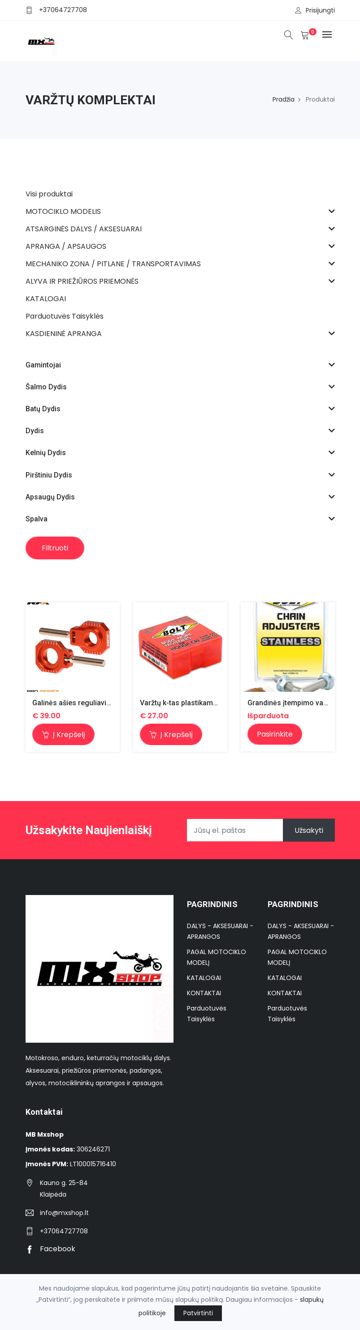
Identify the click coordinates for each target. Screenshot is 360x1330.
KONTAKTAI (204, 993)
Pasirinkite (275, 734)
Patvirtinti (198, 1313)
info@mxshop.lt (64, 1212)
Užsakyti (309, 830)
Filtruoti (55, 548)
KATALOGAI (204, 977)
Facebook (50, 1249)
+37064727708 (63, 9)
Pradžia (284, 99)
